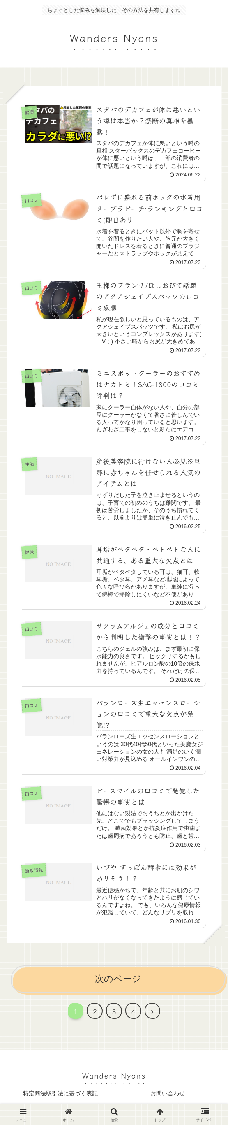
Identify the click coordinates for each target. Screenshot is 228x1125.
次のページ (118, 981)
